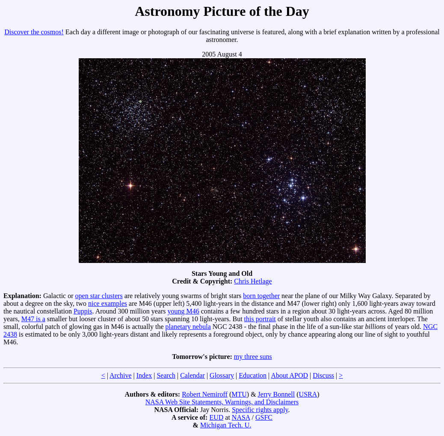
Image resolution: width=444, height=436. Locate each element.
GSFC (263, 417)
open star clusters (99, 295)
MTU (239, 394)
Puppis (83, 311)
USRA (308, 394)
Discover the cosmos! (34, 32)
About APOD (289, 375)
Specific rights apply (260, 409)
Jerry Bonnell (276, 394)
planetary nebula (188, 326)
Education (252, 375)
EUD (216, 417)
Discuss (323, 375)
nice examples (107, 303)
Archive (121, 375)
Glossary (222, 375)
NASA (241, 417)
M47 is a (33, 319)
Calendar (192, 375)
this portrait (260, 319)
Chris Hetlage (253, 281)
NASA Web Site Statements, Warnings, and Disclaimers (222, 402)
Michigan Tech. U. (225, 425)
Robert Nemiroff (205, 394)
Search (166, 375)
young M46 (183, 311)
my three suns (253, 356)
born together (261, 295)
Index (144, 375)
